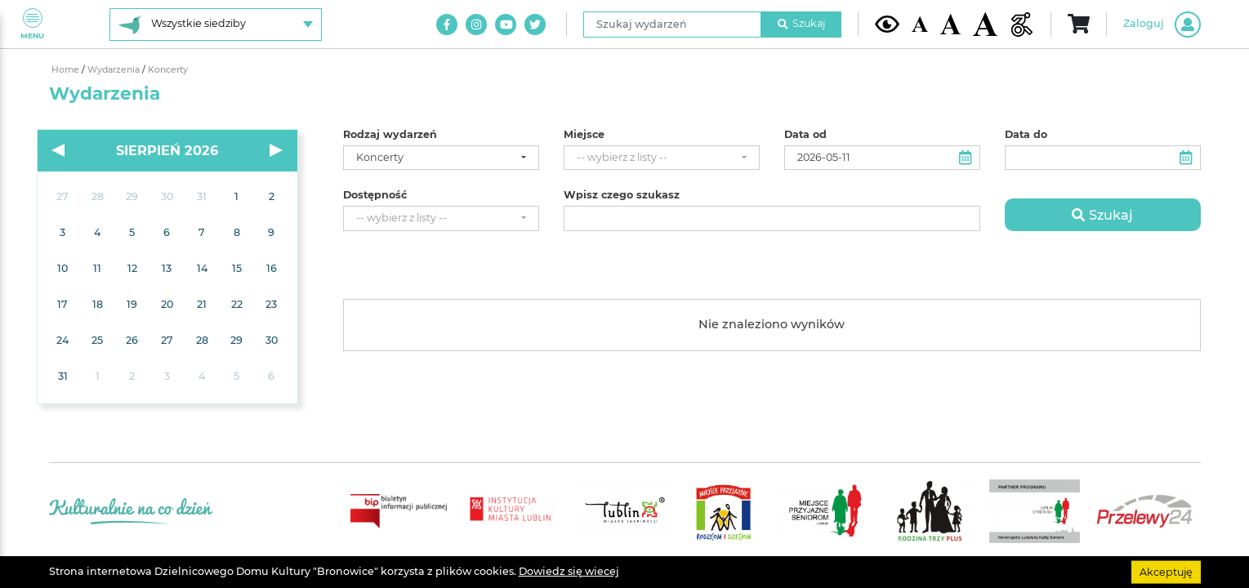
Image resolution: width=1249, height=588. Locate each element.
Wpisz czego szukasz (622, 195)
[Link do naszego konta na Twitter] (535, 24)
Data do (1026, 134)
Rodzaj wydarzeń (390, 134)
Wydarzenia (114, 70)
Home (66, 70)
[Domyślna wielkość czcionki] (920, 24)
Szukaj (801, 23)
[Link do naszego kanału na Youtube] (505, 24)
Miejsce (584, 134)
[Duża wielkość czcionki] (985, 24)
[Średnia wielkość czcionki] (950, 23)
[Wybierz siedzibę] (215, 24)
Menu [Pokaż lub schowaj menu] (32, 24)
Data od (805, 134)
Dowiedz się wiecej (569, 571)
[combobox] (441, 158)
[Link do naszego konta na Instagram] (476, 24)
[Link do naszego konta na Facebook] (446, 24)
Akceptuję (1166, 571)
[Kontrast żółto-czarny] (887, 24)
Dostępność (375, 195)
